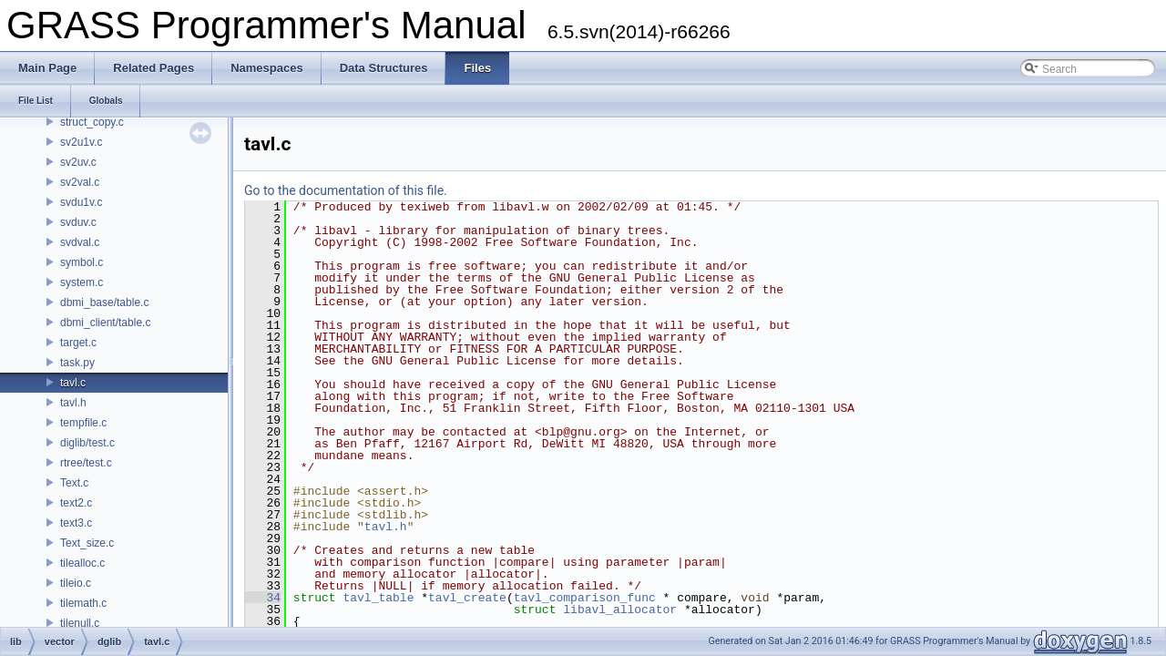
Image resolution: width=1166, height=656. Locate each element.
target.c (78, 342)
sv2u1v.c (81, 142)
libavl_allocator (620, 609)
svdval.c (79, 242)
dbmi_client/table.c (105, 322)
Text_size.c (87, 543)
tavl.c (73, 382)
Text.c (74, 483)
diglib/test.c (87, 442)
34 (263, 597)
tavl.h (73, 402)
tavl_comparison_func (585, 597)
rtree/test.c (86, 462)
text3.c (76, 523)
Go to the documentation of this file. (345, 190)
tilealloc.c (82, 563)
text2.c (76, 503)
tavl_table (378, 597)
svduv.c (78, 222)
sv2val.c (79, 182)
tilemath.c (83, 603)
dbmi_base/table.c (104, 302)
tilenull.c (79, 623)
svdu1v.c (81, 202)
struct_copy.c (92, 122)
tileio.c (75, 583)
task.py (77, 362)
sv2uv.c (78, 162)
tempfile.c (83, 422)
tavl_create (467, 597)
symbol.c (81, 262)
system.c (81, 282)
